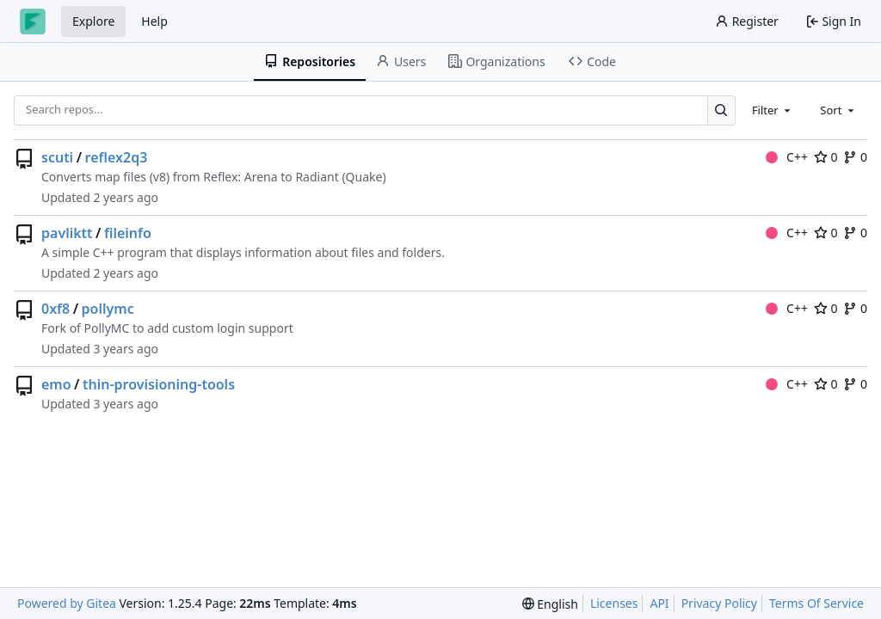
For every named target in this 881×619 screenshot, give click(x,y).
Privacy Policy (719, 603)
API (659, 603)
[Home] (33, 21)
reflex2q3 (116, 157)
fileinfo (127, 233)
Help (154, 21)
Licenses (614, 603)
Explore (93, 21)
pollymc (108, 308)
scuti (57, 157)
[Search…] (721, 110)
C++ (787, 157)
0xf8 (55, 308)
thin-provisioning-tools (159, 384)
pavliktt (67, 233)
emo (56, 384)
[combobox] (773, 110)
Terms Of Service (816, 603)
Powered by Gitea (66, 603)
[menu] (550, 604)
